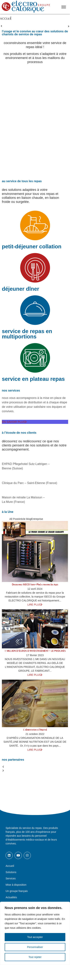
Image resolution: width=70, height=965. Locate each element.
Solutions (11, 872)
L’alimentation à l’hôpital (35, 729)
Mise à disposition (16, 884)
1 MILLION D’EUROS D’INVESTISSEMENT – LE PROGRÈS (35, 651)
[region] (35, 933)
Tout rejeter (34, 957)
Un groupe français (17, 891)
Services (11, 878)
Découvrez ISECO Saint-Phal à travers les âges (35, 584)
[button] (35, 767)
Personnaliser (35, 947)
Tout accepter (35, 937)
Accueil (10, 865)
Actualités (11, 897)
